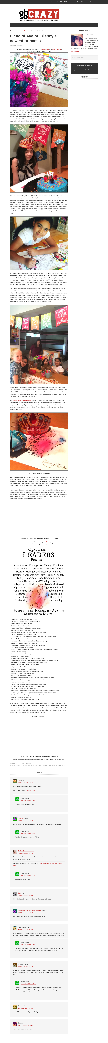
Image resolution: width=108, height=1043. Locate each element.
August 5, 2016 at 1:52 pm (28, 983)
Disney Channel (56, 49)
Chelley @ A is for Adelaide (26, 851)
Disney (36, 765)
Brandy (20, 893)
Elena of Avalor (52, 765)
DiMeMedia (45, 49)
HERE (45, 541)
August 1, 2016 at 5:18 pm (25, 820)
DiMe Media (31, 765)
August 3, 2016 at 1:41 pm (28, 875)
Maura (63, 765)
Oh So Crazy (39, 15)
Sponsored (19, 766)
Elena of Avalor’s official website (22, 400)
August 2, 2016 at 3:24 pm (25, 912)
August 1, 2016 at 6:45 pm (25, 853)
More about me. (75, 51)
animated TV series (22, 765)
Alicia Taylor (21, 818)
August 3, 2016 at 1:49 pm (28, 944)
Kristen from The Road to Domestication (29, 910)
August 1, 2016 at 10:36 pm (26, 895)
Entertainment (21, 763)
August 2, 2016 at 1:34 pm (28, 800)
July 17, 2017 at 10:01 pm (25, 1025)
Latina (59, 765)
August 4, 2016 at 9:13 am (25, 966)
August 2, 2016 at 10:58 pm (26, 929)
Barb (19, 780)
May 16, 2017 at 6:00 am (25, 1008)
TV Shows (28, 763)
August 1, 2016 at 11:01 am (26, 782)
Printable (12, 766)
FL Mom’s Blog (31, 790)
